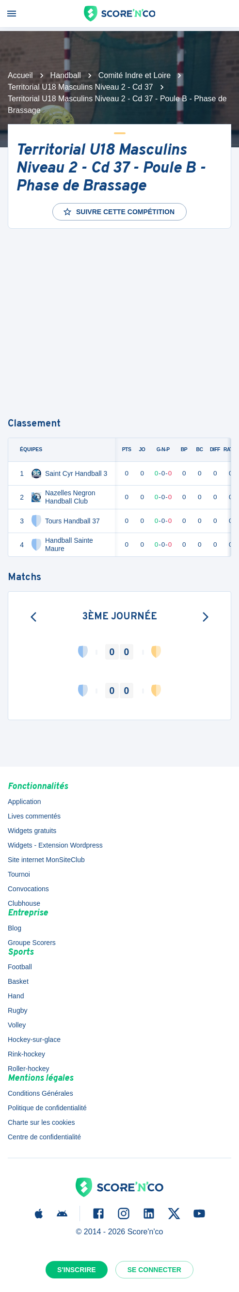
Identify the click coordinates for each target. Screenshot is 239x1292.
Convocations (28, 889)
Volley (17, 1025)
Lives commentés (34, 816)
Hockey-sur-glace (34, 1039)
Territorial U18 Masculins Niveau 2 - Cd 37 (80, 87)
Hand (16, 996)
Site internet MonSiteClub (46, 860)
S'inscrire (76, 1270)
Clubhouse (24, 903)
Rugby (17, 1010)
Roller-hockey (28, 1068)
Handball (65, 75)
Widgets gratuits (32, 831)
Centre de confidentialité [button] (44, 1137)
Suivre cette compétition (119, 212)
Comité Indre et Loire (134, 75)
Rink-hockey (26, 1054)
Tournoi (19, 874)
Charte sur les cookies (41, 1122)
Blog (14, 928)
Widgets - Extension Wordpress (55, 845)
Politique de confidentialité (47, 1108)
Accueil (20, 75)
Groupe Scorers (32, 942)
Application (24, 801)
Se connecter (154, 1270)
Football (20, 967)
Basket (18, 981)
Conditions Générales (40, 1093)
